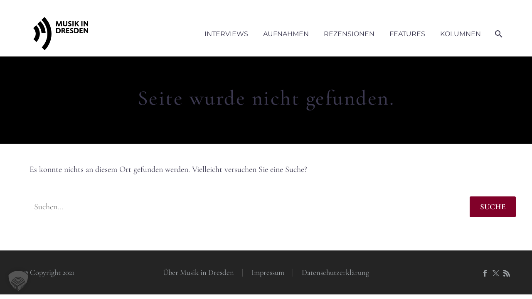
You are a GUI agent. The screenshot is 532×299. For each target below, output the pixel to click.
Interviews (226, 34)
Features (407, 34)
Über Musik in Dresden (198, 273)
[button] (18, 280)
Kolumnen (460, 34)
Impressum (267, 273)
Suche (492, 206)
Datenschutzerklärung (335, 273)
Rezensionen (349, 34)
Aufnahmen (286, 34)
